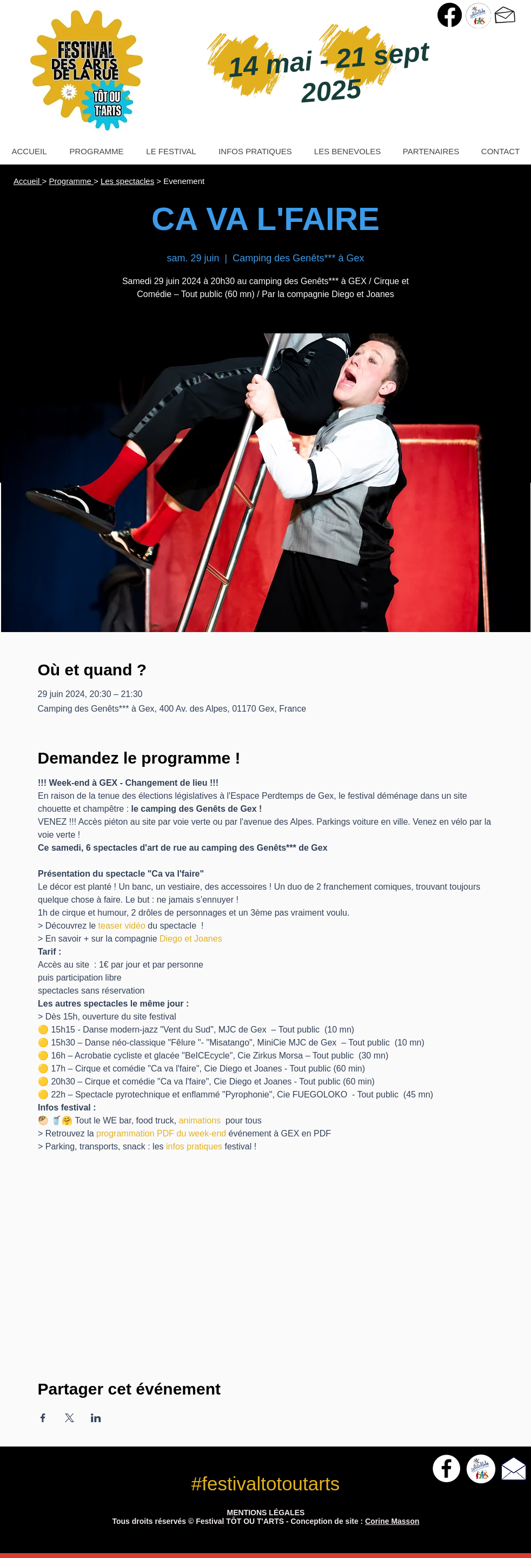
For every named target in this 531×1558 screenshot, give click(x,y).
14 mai (274, 64)
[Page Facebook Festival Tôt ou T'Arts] (449, 15)
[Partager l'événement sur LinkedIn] (96, 1418)
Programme (71, 181)
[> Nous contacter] (505, 15)
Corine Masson (392, 1521)
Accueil (28, 181)
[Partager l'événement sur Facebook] (43, 1418)
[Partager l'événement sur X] (69, 1418)
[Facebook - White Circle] (446, 1468)
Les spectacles (127, 181)
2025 (331, 90)
